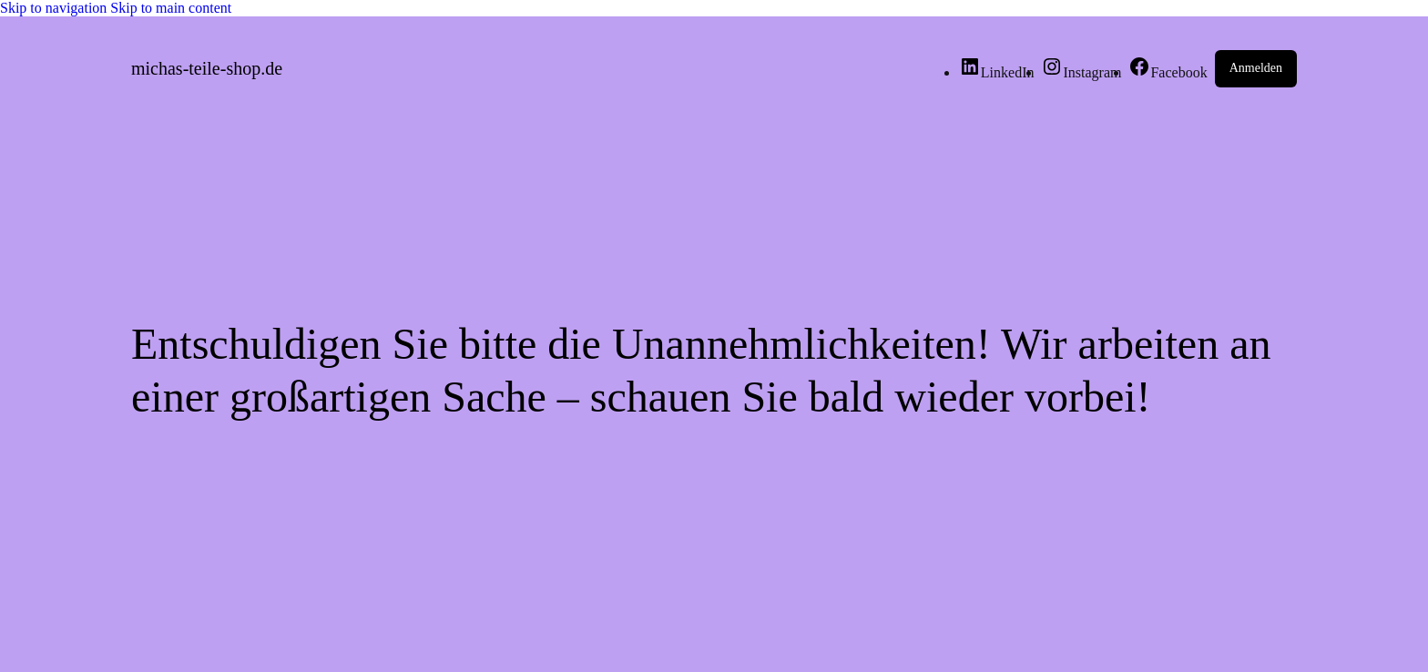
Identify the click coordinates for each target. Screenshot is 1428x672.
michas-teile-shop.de (206, 68)
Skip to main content (170, 7)
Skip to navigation (55, 7)
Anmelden (1255, 68)
